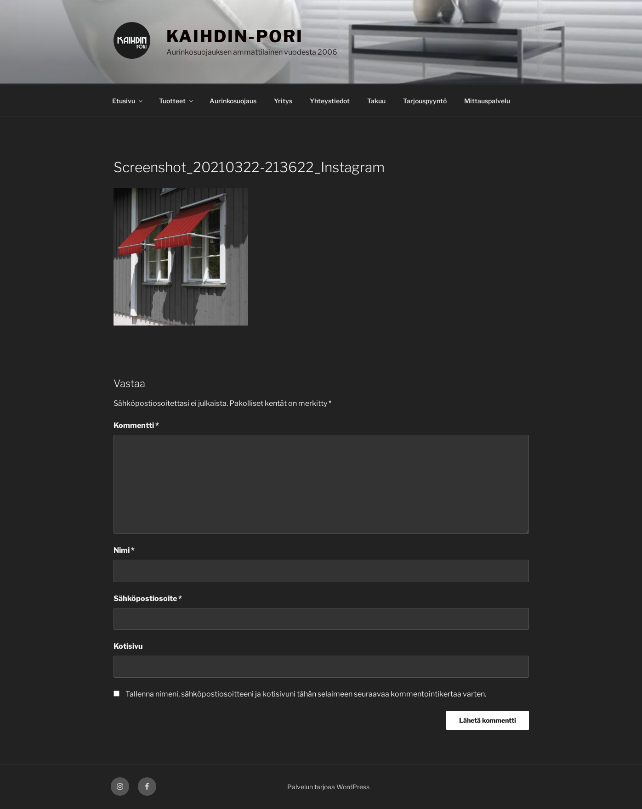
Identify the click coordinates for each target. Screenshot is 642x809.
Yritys (283, 101)
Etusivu (128, 101)
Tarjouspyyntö (425, 101)
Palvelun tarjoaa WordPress (328, 787)
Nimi (124, 550)
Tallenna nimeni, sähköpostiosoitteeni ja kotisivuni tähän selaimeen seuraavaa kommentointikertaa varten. (305, 694)
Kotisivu (128, 646)
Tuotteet (176, 101)
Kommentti (136, 425)
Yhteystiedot (330, 101)
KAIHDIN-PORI (235, 36)
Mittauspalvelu (487, 101)
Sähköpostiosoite (148, 598)
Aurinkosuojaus (233, 101)
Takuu (376, 101)
